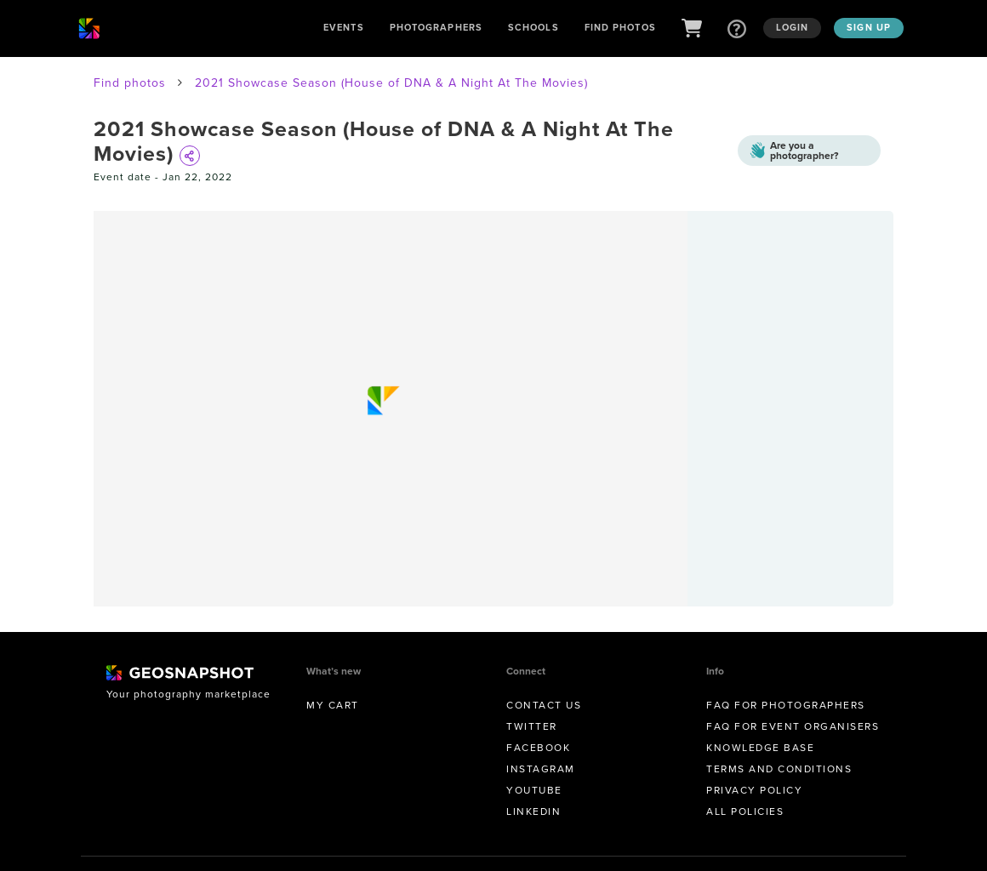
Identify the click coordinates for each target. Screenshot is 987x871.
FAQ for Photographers (785, 705)
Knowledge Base (760, 747)
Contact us (543, 705)
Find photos (130, 83)
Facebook (538, 747)
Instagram (540, 769)
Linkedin (533, 811)
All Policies (745, 811)
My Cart (332, 705)
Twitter (531, 726)
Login (792, 27)
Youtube (534, 790)
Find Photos (620, 27)
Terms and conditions (779, 769)
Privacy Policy (754, 790)
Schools (533, 27)
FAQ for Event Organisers (792, 726)
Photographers (436, 27)
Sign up (869, 27)
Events (343, 27)
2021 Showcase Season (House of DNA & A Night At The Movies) (391, 83)
